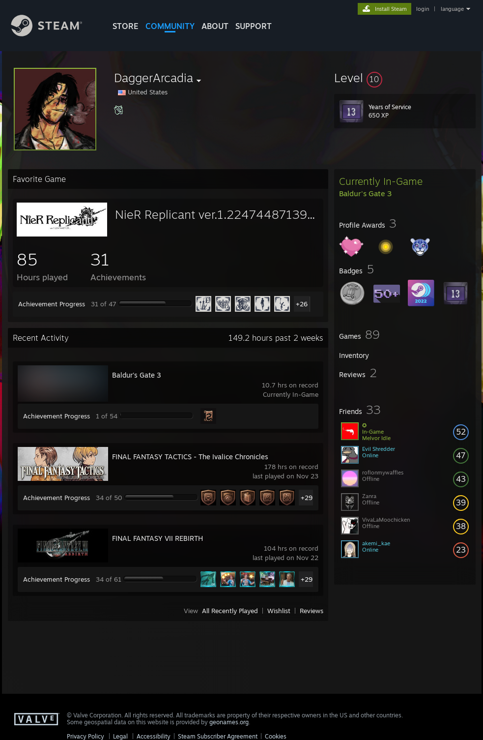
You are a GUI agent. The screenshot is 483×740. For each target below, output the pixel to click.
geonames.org (229, 722)
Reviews (311, 611)
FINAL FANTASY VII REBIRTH (157, 538)
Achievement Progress (51, 304)
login (422, 8)
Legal (120, 736)
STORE (126, 26)
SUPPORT (253, 26)
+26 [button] (302, 304)
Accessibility (153, 736)
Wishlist (278, 611)
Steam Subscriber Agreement (217, 736)
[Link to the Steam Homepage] (54, 34)
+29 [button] (307, 498)
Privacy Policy (85, 736)
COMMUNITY (170, 26)
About (214, 26)
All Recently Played (230, 611)
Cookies (275, 736)
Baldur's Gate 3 (136, 375)
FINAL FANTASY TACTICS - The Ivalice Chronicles (190, 456)
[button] (405, 78)
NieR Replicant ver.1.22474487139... (215, 214)
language (452, 8)
